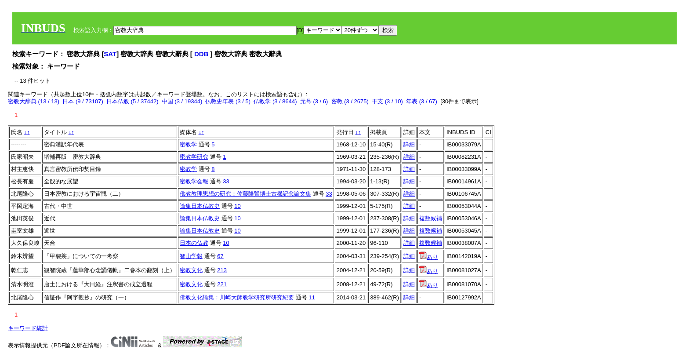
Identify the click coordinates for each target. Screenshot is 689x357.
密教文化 (191, 270)
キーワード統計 (28, 328)
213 (222, 270)
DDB (202, 54)
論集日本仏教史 (200, 206)
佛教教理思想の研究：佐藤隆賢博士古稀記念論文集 (245, 193)
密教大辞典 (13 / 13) (33, 101)
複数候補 (430, 218)
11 (311, 297)
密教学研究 (194, 156)
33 (226, 181)
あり (428, 257)
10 (237, 206)
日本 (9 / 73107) (82, 101)
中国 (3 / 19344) (182, 101)
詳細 (409, 144)
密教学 (188, 144)
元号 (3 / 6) (314, 101)
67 (220, 256)
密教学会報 (194, 181)
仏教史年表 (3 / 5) (227, 101)
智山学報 (191, 256)
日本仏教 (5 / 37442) (132, 101)
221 (222, 284)
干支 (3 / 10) (387, 101)
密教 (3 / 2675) (350, 101)
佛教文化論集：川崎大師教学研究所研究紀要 (237, 297)
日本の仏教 (194, 243)
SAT (110, 54)
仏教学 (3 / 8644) (275, 101)
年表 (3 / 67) (421, 101)
